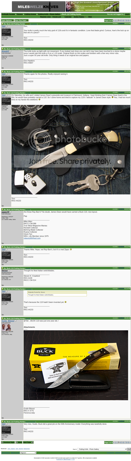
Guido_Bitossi (8, 321)
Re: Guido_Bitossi (31, 421)
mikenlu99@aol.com (32, 238)
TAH (3, 26)
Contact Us (110, 453)
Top (3, 45)
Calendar (68, 17)
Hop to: (75, 449)
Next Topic (28, 442)
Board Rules (6, 453)
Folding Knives (30, 14)
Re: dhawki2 (33, 24)
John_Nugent (19, 448)
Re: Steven (29, 289)
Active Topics (79, 17)
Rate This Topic (21, 20)
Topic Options (7, 20)
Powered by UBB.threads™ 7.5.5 (65, 459)
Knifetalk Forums (8, 14)
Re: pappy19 (29, 247)
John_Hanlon (11, 448)
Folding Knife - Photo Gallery (49, 14)
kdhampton (27, 448)
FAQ (90, 17)
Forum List (57, 17)
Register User (45, 17)
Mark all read (15, 453)
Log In (127, 14)
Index (19, 442)
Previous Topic (8, 442)
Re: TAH (28, 49)
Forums (20, 14)
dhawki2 (5, 51)
